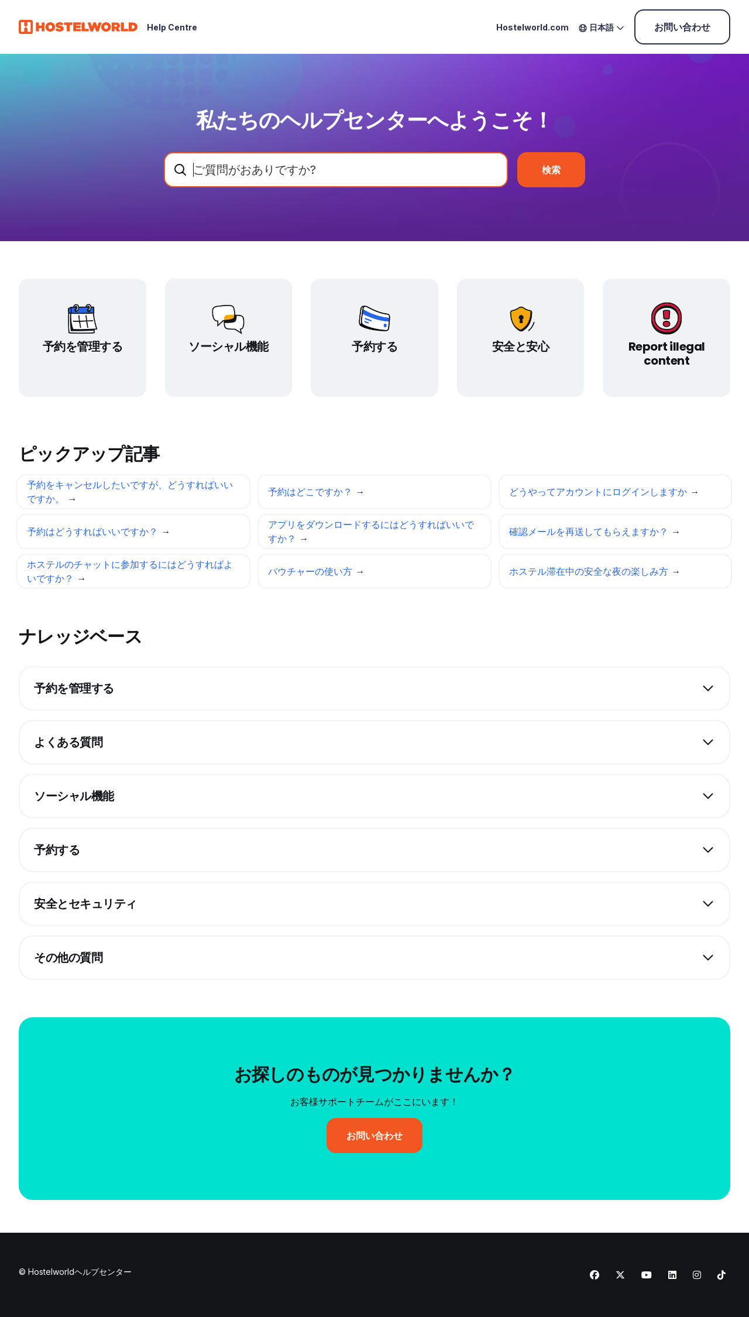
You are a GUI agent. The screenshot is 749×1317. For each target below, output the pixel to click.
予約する (374, 346)
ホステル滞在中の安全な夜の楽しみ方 (590, 574)
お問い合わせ (682, 27)
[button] (374, 688)
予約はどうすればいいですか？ (94, 534)
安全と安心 (520, 346)
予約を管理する (83, 346)
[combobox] (336, 169)
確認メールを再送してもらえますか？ (590, 534)
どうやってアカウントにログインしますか (599, 494)
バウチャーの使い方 (311, 574)
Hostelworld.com (532, 27)
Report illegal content (666, 353)
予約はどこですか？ (311, 494)
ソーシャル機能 (228, 346)
